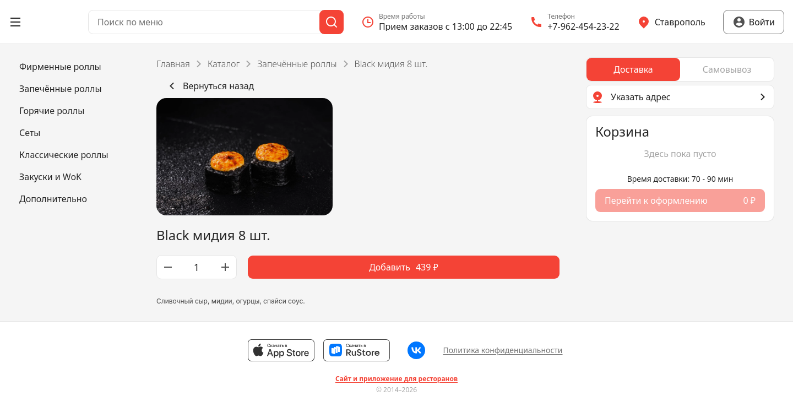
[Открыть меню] (15, 22)
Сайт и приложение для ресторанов (396, 379)
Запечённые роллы (296, 63)
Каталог (224, 63)
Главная (173, 63)
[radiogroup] (680, 69)
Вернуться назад (209, 86)
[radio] (633, 69)
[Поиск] (331, 22)
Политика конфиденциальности (502, 350)
